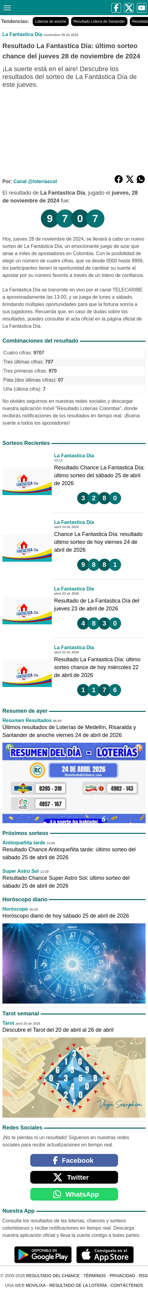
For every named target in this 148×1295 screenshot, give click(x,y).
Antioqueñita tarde (23, 842)
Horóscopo (15, 909)
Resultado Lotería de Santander (99, 21)
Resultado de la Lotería (78, 1285)
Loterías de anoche (50, 21)
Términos (95, 1275)
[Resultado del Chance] (20, 7)
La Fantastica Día (22, 34)
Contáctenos (126, 1285)
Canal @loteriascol (35, 181)
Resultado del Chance (53, 1275)
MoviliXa (35, 1285)
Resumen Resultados (27, 720)
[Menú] (6, 7)
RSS (143, 1275)
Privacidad (122, 1275)
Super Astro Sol (20, 871)
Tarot (8, 1023)
